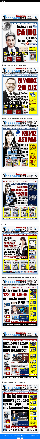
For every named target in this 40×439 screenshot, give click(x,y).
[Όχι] (39, 436)
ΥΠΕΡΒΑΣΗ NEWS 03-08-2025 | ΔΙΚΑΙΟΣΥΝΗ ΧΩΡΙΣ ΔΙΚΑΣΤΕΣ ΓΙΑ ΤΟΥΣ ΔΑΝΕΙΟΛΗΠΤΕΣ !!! (13, 382)
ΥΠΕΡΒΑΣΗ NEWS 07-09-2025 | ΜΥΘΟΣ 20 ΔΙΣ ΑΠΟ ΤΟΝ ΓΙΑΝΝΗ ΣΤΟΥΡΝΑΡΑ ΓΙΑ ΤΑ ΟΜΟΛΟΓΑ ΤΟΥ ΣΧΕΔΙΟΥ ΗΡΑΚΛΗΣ (17, 118)
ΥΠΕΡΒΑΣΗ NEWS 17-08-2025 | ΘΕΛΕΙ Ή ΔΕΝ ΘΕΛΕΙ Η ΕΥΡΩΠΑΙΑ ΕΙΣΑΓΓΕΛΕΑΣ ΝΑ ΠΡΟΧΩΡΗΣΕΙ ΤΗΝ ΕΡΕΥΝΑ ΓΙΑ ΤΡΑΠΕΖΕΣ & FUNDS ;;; (19, 277)
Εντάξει (18, 437)
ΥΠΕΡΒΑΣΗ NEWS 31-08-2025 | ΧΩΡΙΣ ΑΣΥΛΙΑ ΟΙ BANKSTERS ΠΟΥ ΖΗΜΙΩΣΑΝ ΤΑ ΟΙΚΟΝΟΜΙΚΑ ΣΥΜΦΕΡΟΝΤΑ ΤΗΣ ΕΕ (17, 171)
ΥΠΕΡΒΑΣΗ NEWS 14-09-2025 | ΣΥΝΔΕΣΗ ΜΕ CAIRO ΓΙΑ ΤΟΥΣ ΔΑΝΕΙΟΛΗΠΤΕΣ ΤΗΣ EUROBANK (13, 65)
